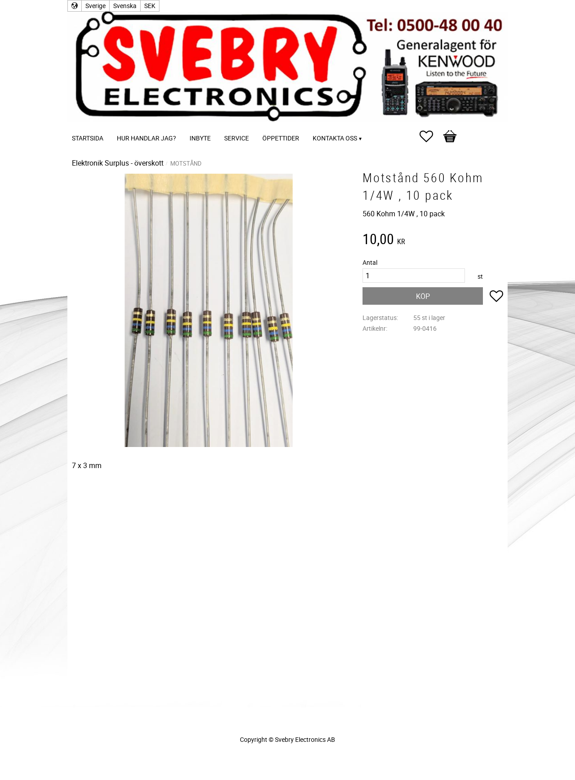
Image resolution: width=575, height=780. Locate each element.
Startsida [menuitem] (87, 138)
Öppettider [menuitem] (280, 138)
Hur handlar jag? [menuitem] (146, 138)
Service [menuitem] (236, 138)
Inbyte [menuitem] (200, 138)
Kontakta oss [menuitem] (335, 138)
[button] (431, 136)
